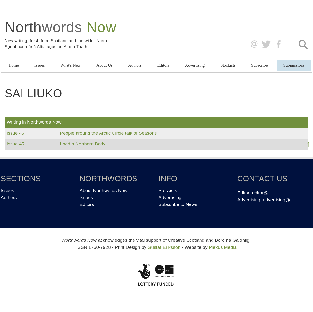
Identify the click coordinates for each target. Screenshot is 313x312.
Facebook (279, 44)
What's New (70, 65)
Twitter (266, 44)
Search (303, 44)
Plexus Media (223, 247)
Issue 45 (15, 133)
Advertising (195, 65)
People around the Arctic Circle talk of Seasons (108, 133)
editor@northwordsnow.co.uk (253, 44)
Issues (39, 65)
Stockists (227, 65)
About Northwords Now (103, 190)
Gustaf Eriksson (164, 247)
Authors (135, 65)
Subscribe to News (177, 204)
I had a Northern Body (82, 143)
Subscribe (259, 65)
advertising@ (276, 199)
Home (14, 65)
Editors (163, 65)
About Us (104, 65)
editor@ (260, 192)
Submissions (293, 65)
